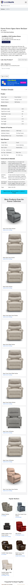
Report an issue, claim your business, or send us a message (14, 192)
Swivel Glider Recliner (9, 344)
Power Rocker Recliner (9, 228)
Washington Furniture (20, 535)
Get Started (23, 82)
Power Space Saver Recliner (10, 315)
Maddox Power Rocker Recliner (7, 534)
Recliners (3, 9)
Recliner (5, 514)
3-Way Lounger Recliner (6, 573)
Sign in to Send (5, 76)
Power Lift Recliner (8, 431)
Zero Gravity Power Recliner (21, 515)
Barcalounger (19, 517)
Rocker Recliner (7, 286)
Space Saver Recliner (9, 257)
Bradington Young (6, 575)
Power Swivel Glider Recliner (10, 373)
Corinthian (4, 554)
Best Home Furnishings (9, 32)
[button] (26, 2)
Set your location (6, 42)
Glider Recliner (7, 553)
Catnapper (4, 515)
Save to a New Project (23, 59)
